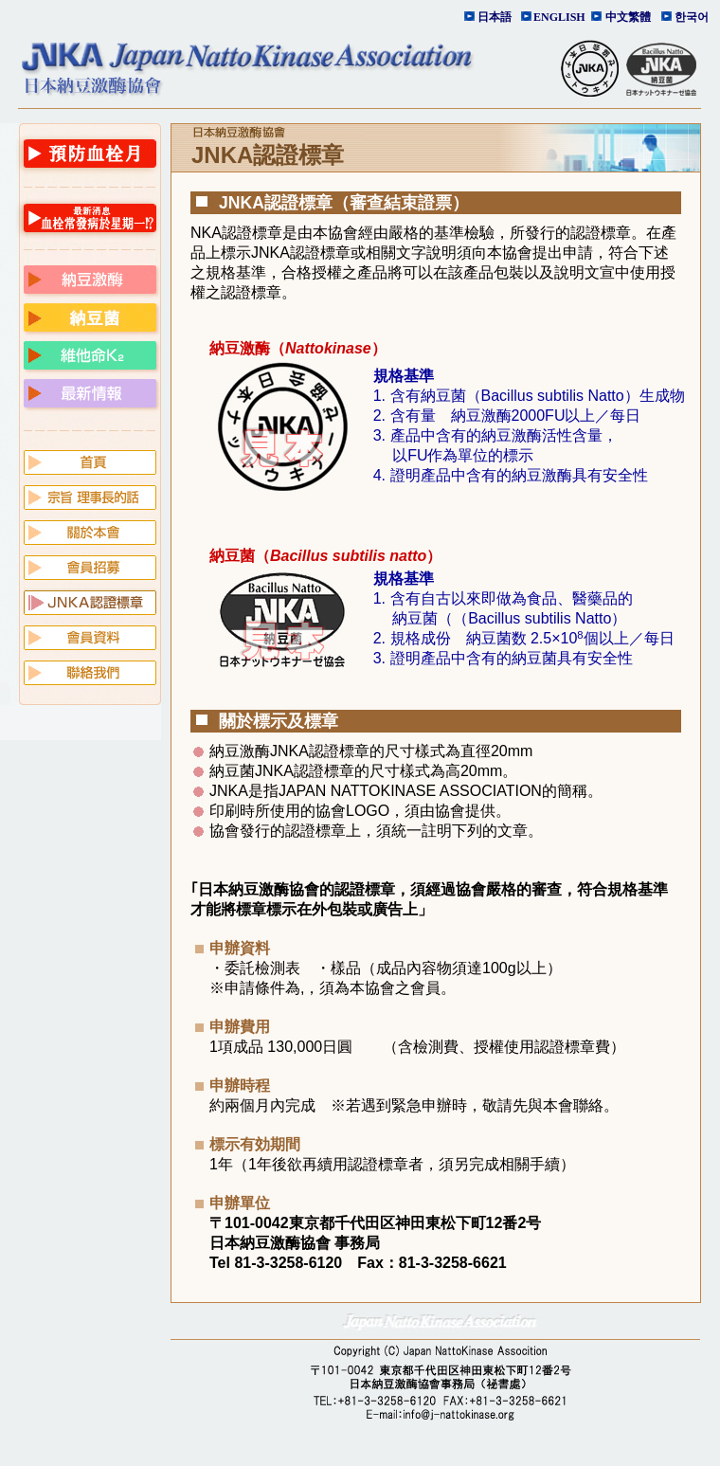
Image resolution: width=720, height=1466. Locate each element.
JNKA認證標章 (90, 600)
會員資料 (90, 636)
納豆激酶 (90, 278)
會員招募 (90, 565)
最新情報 (90, 392)
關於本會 (90, 530)
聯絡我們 (90, 671)
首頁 (90, 460)
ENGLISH (557, 17)
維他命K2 (90, 354)
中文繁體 (628, 17)
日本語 (494, 17)
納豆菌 (90, 316)
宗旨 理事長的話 (90, 495)
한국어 (692, 17)
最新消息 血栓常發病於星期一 (90, 218)
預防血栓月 (90, 153)
